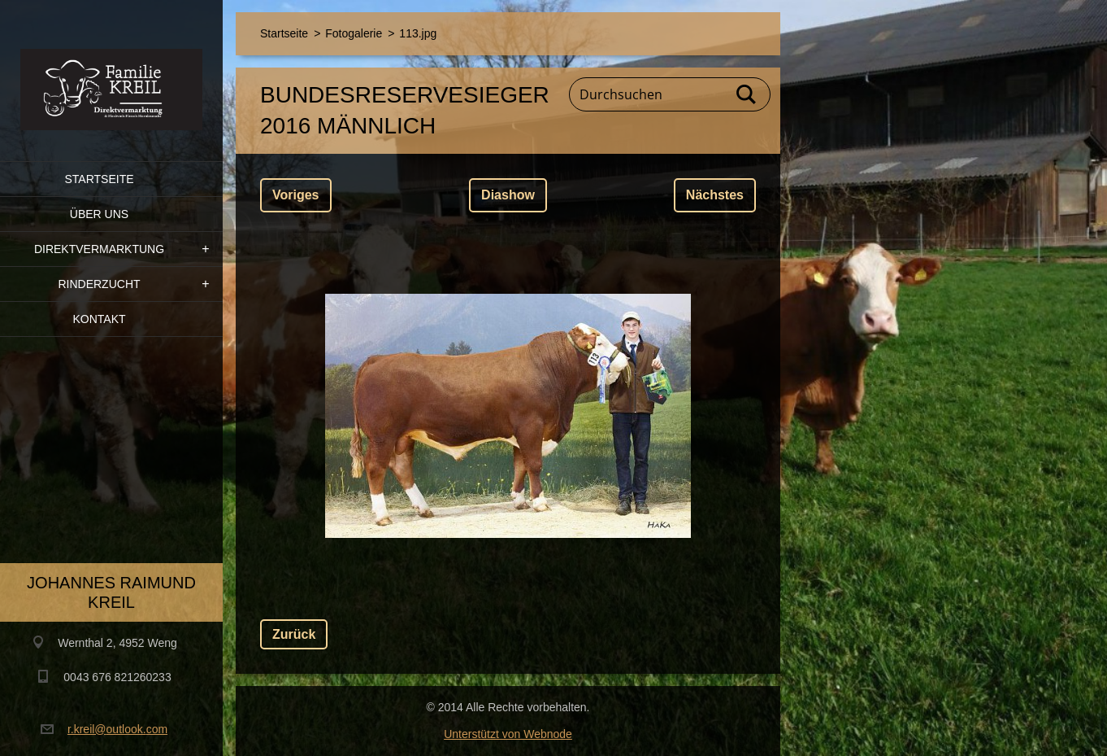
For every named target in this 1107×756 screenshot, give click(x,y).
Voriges (295, 195)
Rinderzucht (99, 284)
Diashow (508, 195)
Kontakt (98, 319)
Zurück (293, 634)
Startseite (98, 179)
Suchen (747, 94)
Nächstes (715, 195)
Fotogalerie (353, 33)
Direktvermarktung (99, 249)
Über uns (99, 214)
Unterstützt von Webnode (508, 734)
